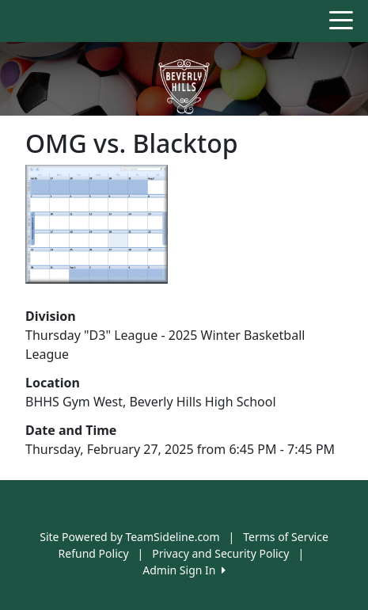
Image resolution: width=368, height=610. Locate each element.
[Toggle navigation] (341, 19)
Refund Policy (94, 553)
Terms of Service (285, 536)
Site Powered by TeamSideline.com (129, 536)
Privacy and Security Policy (220, 553)
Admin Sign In (183, 570)
